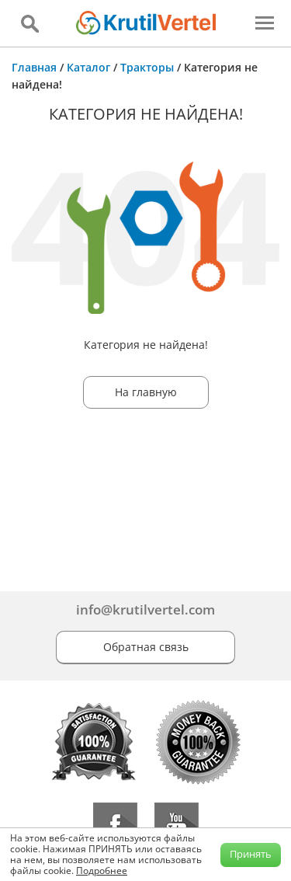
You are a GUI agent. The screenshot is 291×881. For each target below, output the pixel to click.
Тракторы (147, 67)
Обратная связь (146, 646)
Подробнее (101, 870)
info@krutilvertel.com (145, 609)
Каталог (88, 67)
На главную (146, 392)
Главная (34, 67)
